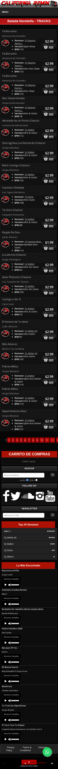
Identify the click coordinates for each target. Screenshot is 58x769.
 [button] (52, 763)
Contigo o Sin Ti (11, 299)
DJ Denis (29, 196)
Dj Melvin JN (31, 330)
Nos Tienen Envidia (13, 98)
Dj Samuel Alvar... (33, 241)
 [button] (25, 763)
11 (47, 440)
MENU (5, 12)
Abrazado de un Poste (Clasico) (20, 120)
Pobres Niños (10, 366)
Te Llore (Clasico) (12, 210)
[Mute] (9, 584)
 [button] (29, 762)
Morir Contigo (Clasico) (16, 165)
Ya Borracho (9, 31)
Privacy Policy (10, 749)
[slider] (15, 584)
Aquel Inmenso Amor (14, 411)
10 (42, 440)
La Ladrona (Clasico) (14, 254)
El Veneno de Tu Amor (15, 321)
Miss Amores (9, 344)
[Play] (5, 584)
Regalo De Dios (11, 232)
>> (52, 440)
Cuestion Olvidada (13, 187)
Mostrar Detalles (11, 579)
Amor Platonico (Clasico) (16, 277)
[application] (11, 585)
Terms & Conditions (26, 749)
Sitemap (42, 747)
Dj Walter (29, 129)
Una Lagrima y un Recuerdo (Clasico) (23, 143)
